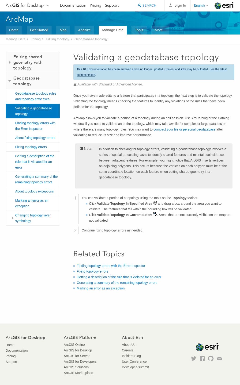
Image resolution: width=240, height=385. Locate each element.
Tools (139, 30)
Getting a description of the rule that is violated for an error (34, 161)
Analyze (84, 30)
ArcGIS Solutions (76, 367)
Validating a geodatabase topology (33, 111)
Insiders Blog (131, 356)
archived (125, 69)
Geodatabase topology (91, 39)
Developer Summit (135, 367)
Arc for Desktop (25, 5)
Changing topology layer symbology (33, 218)
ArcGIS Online (74, 344)
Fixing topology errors (31, 147)
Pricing (95, 5)
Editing (35, 39)
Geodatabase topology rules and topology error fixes (35, 96)
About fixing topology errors (35, 138)
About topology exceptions (34, 191)
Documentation (73, 5)
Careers (128, 350)
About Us (128, 344)
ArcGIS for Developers (80, 361)
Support (112, 5)
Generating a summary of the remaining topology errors (36, 179)
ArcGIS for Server (77, 356)
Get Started (39, 30)
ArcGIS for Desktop (78, 350)
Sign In (180, 5)
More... (160, 30)
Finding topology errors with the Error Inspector (35, 126)
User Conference (134, 361)
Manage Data (112, 30)
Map (63, 30)
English (199, 5)
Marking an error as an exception (31, 203)
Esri (224, 5)
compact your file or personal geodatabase (185, 129)
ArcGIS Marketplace (78, 373)
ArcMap (20, 19)
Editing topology (57, 39)
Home (14, 30)
